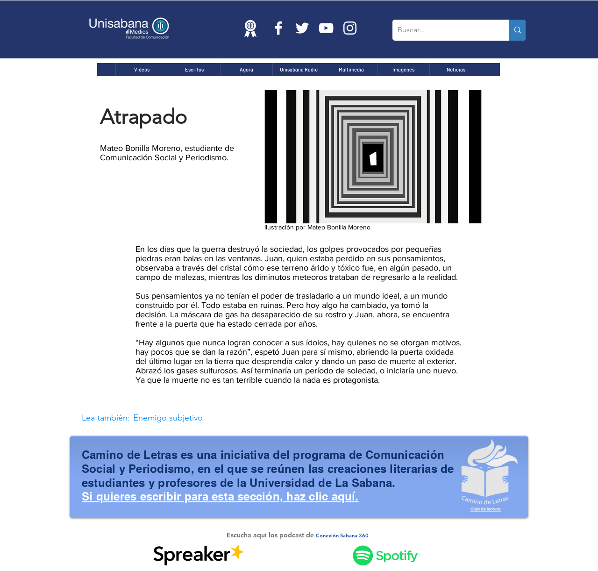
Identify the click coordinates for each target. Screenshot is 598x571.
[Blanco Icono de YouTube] (326, 28)
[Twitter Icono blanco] (302, 28)
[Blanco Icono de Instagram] (350, 28)
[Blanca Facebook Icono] (278, 28)
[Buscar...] (444, 30)
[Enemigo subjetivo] (257, 418)
